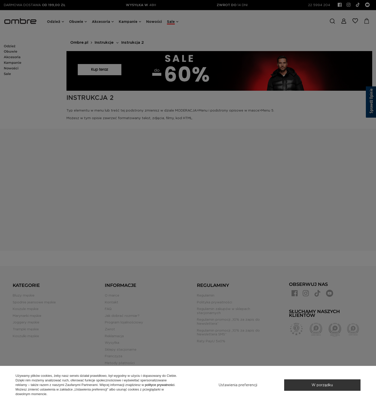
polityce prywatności (159, 385)
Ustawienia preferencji (238, 385)
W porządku (322, 385)
